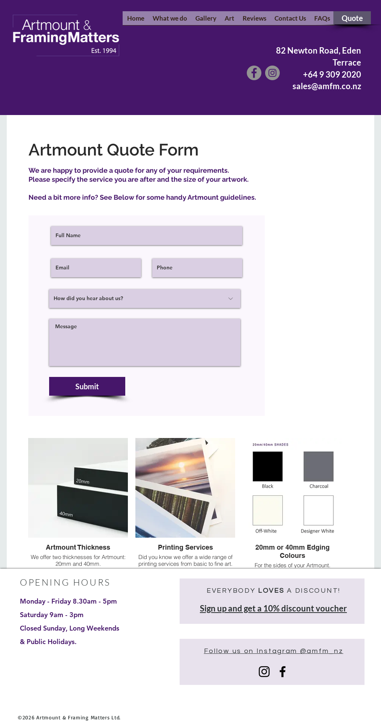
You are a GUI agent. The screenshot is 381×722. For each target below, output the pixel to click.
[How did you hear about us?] (144, 298)
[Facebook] (254, 73)
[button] (169, 20)
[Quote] (352, 17)
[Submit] (87, 386)
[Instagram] (272, 73)
